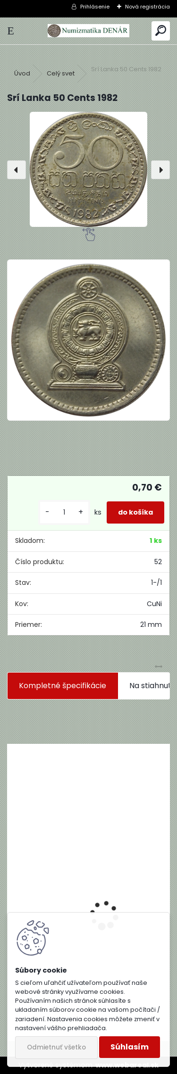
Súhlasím (129, 1046)
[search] (160, 30)
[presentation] (16, 169)
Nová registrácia (147, 6)
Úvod (22, 73)
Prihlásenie (95, 6)
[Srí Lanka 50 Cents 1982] (88, 169)
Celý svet (61, 73)
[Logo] (88, 31)
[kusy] (64, 512)
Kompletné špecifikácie (62, 685)
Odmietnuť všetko (56, 1047)
